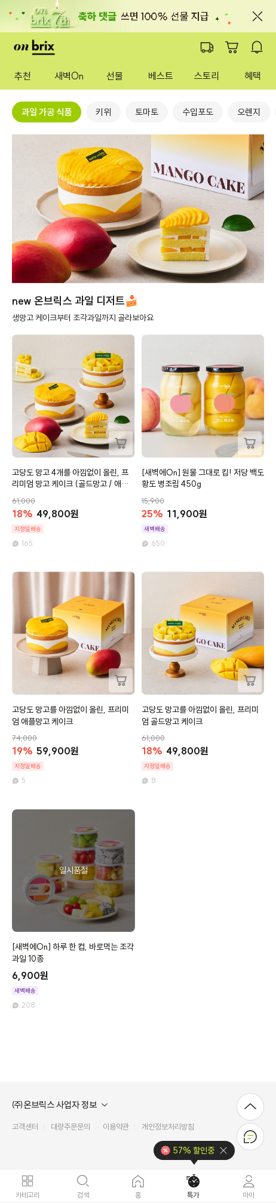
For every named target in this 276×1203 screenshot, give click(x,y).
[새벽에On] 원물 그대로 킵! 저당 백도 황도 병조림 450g (203, 478)
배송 (207, 47)
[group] (46, 112)
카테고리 (27, 1194)
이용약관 (116, 1126)
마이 (248, 1194)
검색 (83, 1194)
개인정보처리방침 (168, 1126)
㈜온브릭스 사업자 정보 (54, 1105)
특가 (193, 1194)
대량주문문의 (70, 1126)
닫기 (257, 16)
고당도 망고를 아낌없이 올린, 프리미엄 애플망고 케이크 (70, 715)
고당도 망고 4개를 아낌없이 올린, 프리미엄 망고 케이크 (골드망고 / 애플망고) (70, 478)
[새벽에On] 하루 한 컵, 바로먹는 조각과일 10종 (73, 952)
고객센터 (25, 1126)
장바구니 (232, 47)
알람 (257, 47)
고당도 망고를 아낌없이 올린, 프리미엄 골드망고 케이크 (200, 715)
